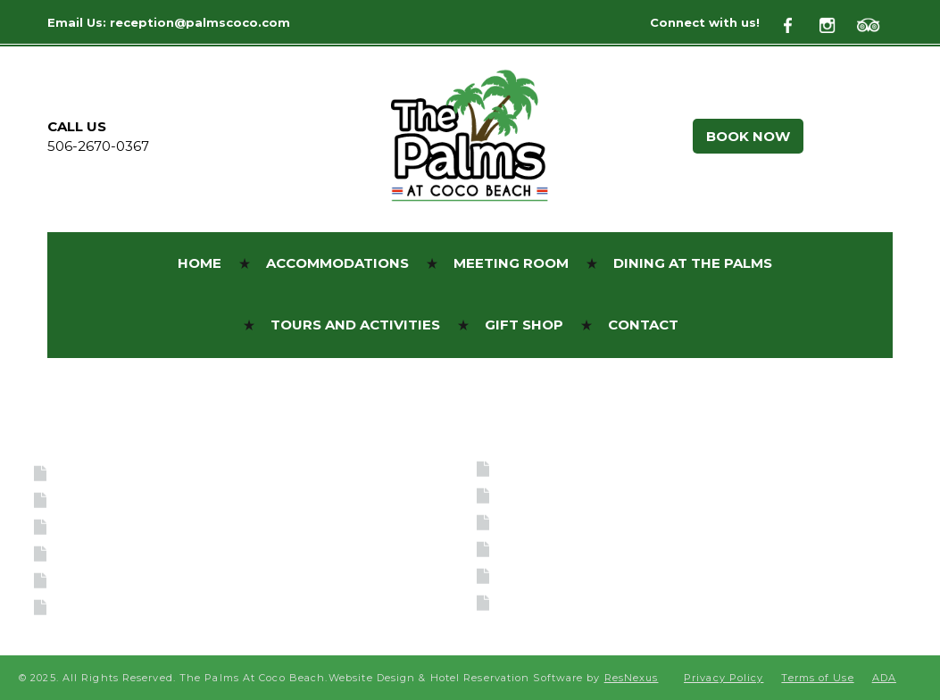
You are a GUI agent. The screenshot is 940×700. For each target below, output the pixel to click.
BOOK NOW (748, 136)
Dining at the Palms (146, 553)
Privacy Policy (562, 575)
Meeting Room (121, 526)
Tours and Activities (149, 580)
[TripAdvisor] (875, 23)
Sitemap (536, 602)
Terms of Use (559, 522)
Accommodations (132, 499)
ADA (518, 495)
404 (516, 549)
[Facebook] (798, 23)
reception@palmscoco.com (200, 22)
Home (81, 473)
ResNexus (631, 677)
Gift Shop (100, 607)
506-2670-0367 (98, 146)
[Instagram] (836, 23)
